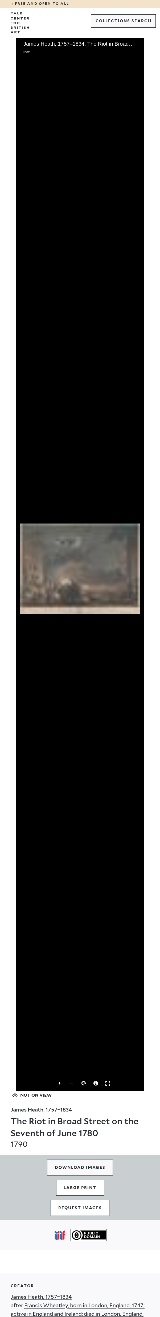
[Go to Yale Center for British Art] (20, 22)
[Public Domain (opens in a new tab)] (88, 1235)
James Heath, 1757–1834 (41, 1297)
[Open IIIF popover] (60, 1235)
